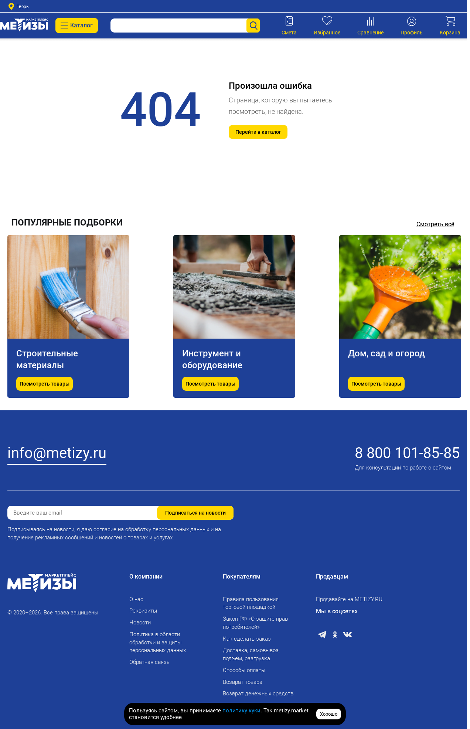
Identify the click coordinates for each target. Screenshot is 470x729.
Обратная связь (149, 662)
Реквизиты (143, 610)
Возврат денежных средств (258, 693)
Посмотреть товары (44, 384)
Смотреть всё (435, 224)
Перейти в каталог (258, 132)
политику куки (241, 710)
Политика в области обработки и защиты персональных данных (157, 642)
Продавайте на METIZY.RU (349, 599)
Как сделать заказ (247, 638)
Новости (140, 622)
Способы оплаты (244, 670)
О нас (136, 599)
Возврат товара (242, 682)
